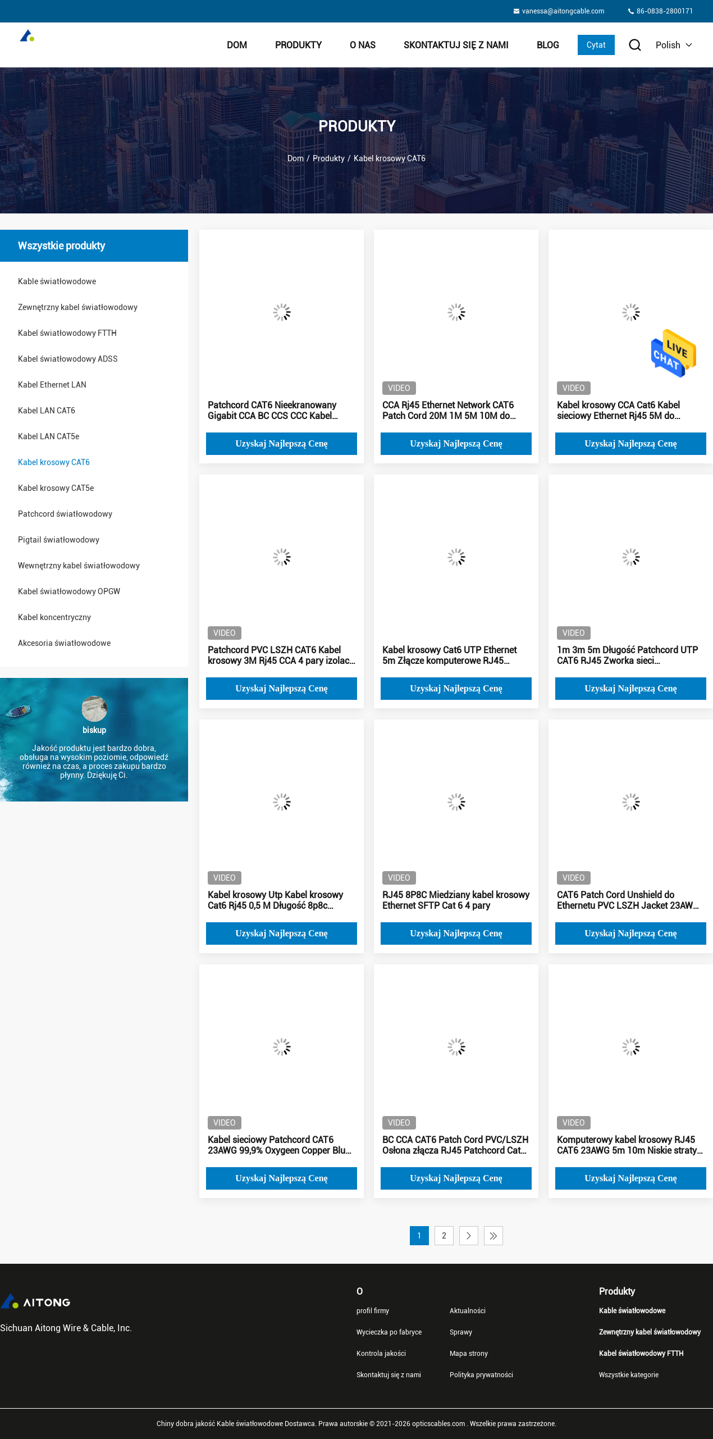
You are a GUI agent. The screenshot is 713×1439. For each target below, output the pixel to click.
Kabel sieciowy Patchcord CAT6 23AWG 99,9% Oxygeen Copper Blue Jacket (279, 1145)
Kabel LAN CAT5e (48, 436)
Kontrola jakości (381, 1354)
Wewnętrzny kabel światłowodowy (79, 565)
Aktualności (468, 1311)
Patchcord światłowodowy (65, 513)
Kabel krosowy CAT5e (56, 488)
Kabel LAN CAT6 (46, 410)
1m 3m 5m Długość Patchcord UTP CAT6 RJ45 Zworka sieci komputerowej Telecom (627, 655)
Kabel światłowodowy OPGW (69, 591)
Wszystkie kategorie (629, 1375)
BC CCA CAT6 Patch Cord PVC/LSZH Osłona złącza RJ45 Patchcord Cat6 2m (455, 1145)
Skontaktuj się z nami (456, 45)
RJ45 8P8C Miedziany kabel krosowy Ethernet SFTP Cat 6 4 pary (455, 900)
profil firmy (372, 1311)
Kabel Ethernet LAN (52, 384)
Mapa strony (469, 1354)
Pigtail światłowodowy (58, 539)
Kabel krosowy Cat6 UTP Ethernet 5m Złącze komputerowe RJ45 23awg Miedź (449, 655)
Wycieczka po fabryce (389, 1332)
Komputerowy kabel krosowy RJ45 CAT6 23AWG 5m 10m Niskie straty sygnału (627, 1145)
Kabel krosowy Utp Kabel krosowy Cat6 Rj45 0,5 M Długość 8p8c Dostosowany (275, 900)
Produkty (298, 45)
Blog (548, 45)
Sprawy (461, 1332)
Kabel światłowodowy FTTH (67, 333)
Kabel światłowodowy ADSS (68, 358)
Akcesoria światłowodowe (64, 643)
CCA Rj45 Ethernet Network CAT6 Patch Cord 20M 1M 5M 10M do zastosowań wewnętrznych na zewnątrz (448, 410)
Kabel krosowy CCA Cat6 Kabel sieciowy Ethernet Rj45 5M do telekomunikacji (618, 410)
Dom (237, 45)
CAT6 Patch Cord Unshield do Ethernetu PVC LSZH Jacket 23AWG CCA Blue (628, 900)
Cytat (596, 44)
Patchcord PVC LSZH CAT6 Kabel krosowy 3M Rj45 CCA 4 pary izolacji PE (281, 655)
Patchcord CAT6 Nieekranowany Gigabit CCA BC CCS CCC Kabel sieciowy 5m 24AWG (272, 410)
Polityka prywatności (481, 1375)
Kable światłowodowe (57, 281)
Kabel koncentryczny (54, 617)
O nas (363, 45)
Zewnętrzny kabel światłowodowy (78, 307)
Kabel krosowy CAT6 (54, 462)
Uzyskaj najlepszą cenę (281, 443)
